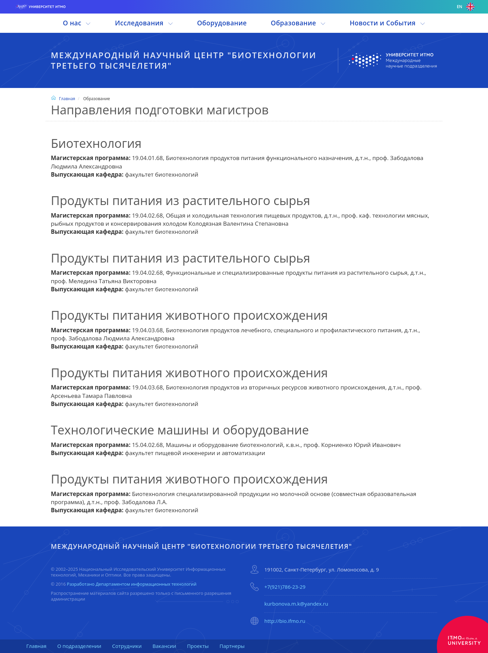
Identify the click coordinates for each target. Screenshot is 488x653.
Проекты (198, 646)
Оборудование (222, 23)
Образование (298, 23)
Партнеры (232, 646)
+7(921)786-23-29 (284, 586)
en (465, 7)
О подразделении (79, 646)
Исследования (144, 23)
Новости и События (387, 23)
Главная (63, 99)
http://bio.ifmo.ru (284, 621)
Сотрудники (127, 646)
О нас (77, 23)
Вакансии (164, 646)
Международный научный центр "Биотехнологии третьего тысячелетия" (184, 60)
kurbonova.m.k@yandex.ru (296, 603)
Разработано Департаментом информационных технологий (131, 584)
